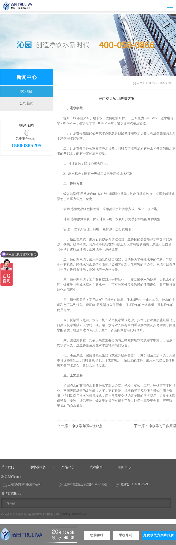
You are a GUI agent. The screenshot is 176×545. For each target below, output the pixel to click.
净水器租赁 (38, 467)
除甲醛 (11, 503)
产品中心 (67, 467)
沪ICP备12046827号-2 (73, 514)
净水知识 (26, 92)
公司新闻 (26, 106)
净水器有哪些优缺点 (88, 426)
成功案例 (96, 467)
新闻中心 (151, 83)
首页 (139, 83)
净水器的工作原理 (161, 426)
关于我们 (7, 467)
